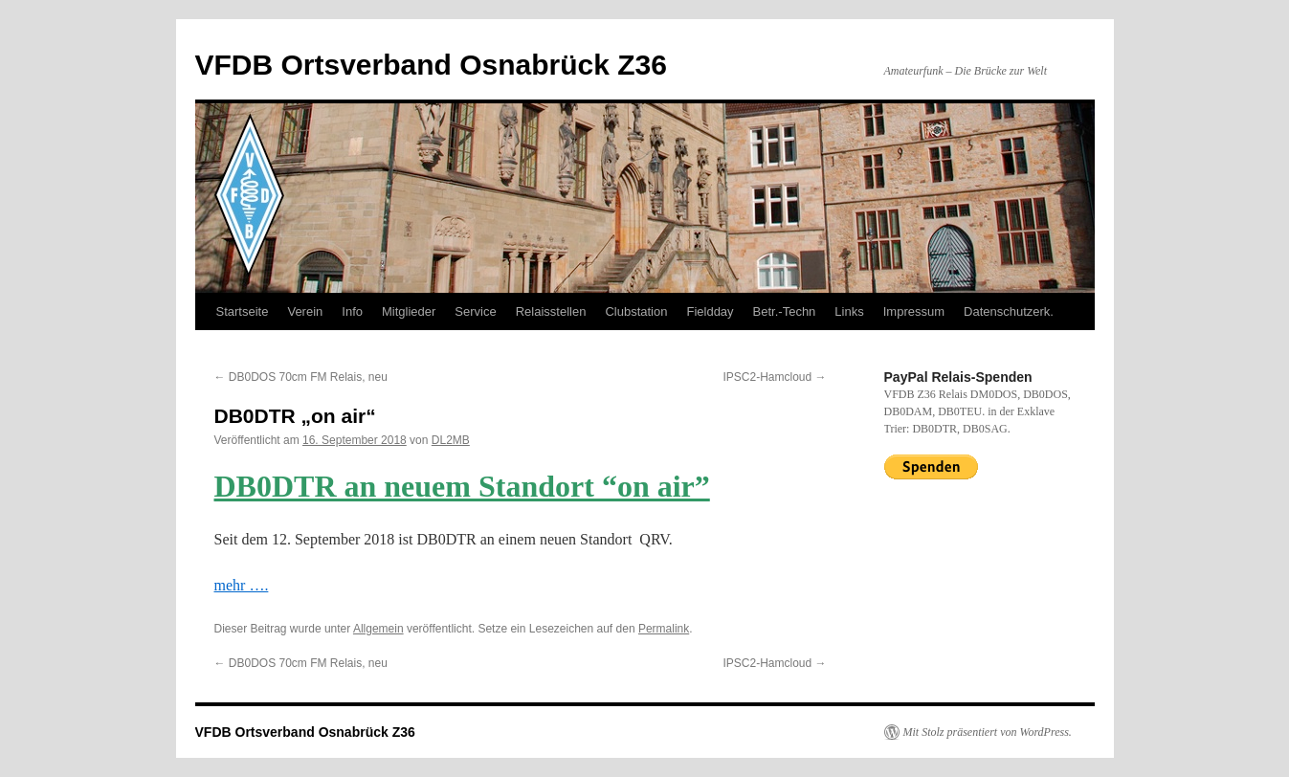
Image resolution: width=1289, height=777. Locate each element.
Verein (304, 311)
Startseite (242, 311)
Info (352, 311)
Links (848, 311)
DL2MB (451, 440)
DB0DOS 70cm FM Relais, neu (301, 377)
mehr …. (241, 585)
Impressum (914, 311)
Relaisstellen (551, 311)
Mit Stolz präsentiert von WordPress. (987, 732)
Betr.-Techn (784, 311)
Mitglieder (408, 311)
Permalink (663, 628)
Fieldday (709, 311)
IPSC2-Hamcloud (774, 377)
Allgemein (378, 628)
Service (475, 311)
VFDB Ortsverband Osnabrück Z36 (431, 64)
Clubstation (636, 311)
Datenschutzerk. (1009, 311)
